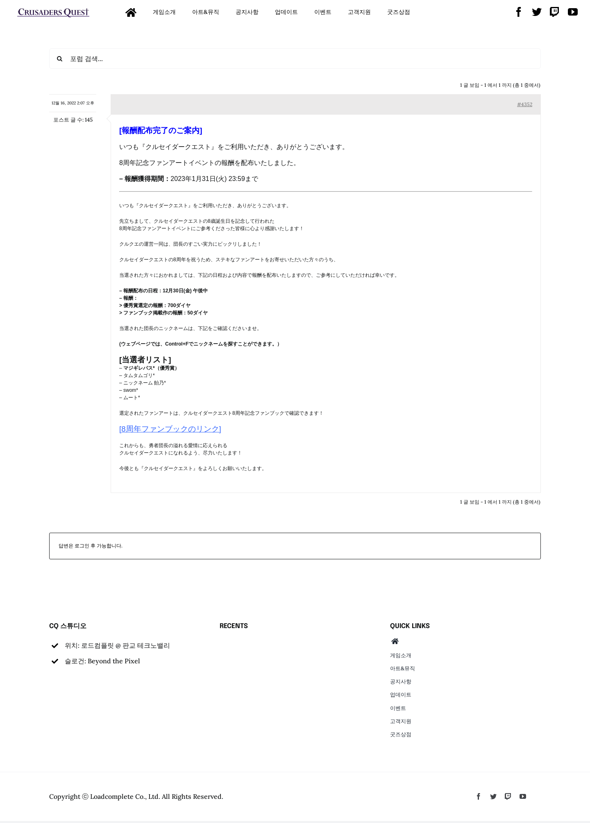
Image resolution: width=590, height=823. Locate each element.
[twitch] (555, 12)
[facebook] (519, 12)
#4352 (524, 104)
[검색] (59, 58)
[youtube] (573, 12)
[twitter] (537, 12)
